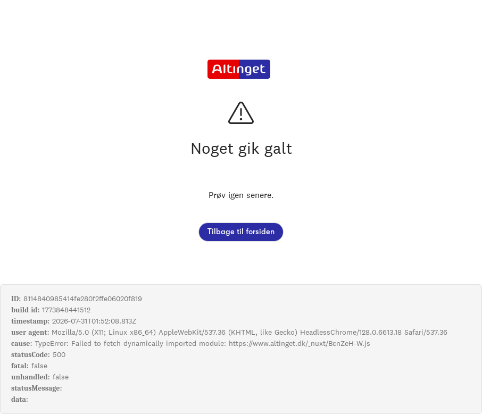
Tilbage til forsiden (241, 231)
